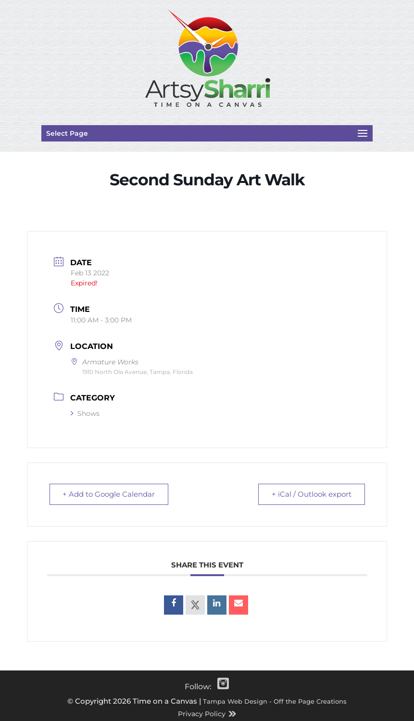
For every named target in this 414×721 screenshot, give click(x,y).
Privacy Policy (202, 713)
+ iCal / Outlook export (311, 494)
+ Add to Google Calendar (109, 494)
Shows (85, 413)
